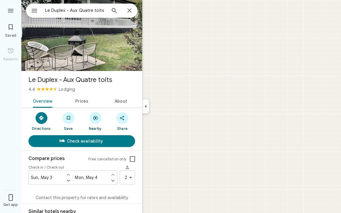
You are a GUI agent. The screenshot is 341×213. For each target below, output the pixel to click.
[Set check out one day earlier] (113, 175)
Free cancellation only (107, 159)
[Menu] (10, 10)
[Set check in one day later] (68, 180)
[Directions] (41, 121)
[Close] (129, 11)
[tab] (41, 100)
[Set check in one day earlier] (68, 175)
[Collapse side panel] (145, 106)
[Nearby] (95, 121)
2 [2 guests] (129, 177)
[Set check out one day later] (113, 180)
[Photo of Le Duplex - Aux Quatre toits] (81, 35)
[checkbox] (132, 159)
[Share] (122, 121)
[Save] (68, 121)
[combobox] (69, 10)
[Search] (114, 11)
